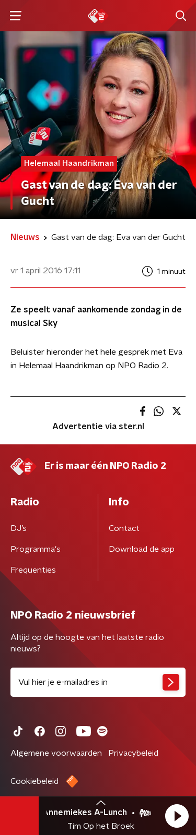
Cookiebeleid (34, 781)
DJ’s (18, 528)
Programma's (35, 549)
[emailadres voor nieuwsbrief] (98, 682)
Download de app (142, 549)
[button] (176, 815)
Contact (124, 528)
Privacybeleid (133, 753)
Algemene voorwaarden (56, 753)
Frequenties (33, 570)
